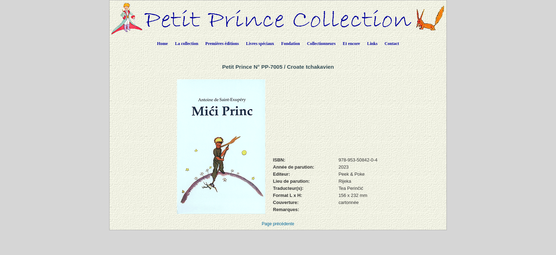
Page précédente (278, 223)
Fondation (290, 43)
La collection (186, 43)
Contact (392, 43)
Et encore (351, 43)
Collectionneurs (321, 43)
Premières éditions (222, 43)
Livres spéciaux (260, 43)
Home (162, 43)
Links (372, 43)
